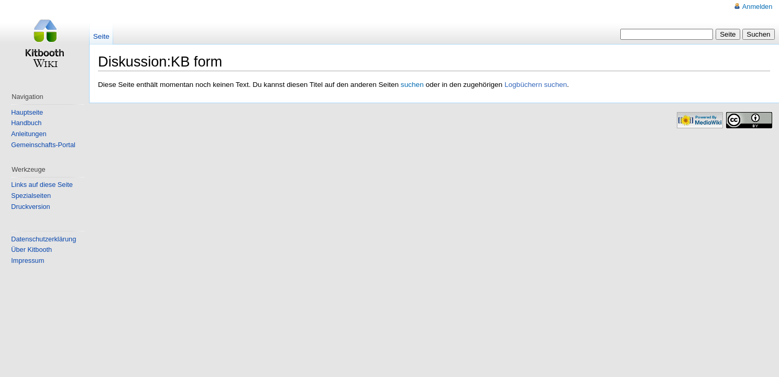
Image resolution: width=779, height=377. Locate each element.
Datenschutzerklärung (43, 239)
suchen (412, 84)
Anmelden (757, 6)
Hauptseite (27, 112)
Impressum (27, 260)
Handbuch (26, 123)
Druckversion (30, 206)
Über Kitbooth (31, 249)
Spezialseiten (31, 195)
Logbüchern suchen (535, 84)
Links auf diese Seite (42, 184)
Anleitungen (28, 134)
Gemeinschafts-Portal (43, 145)
